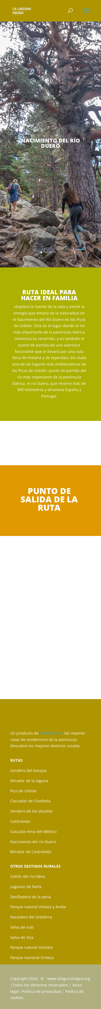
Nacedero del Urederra (31, 916)
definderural (50, 733)
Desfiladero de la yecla (30, 896)
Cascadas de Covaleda (30, 800)
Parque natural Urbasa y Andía (38, 906)
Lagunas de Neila (25, 886)
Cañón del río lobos (27, 876)
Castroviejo (20, 821)
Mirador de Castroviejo (30, 851)
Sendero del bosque (28, 770)
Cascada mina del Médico (33, 831)
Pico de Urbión (23, 790)
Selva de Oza (21, 937)
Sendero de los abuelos (31, 811)
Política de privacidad (41, 991)
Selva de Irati (22, 927)
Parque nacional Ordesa (32, 957)
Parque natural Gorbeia (31, 947)
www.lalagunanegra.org (68, 978)
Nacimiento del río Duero (33, 841)
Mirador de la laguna (29, 780)
